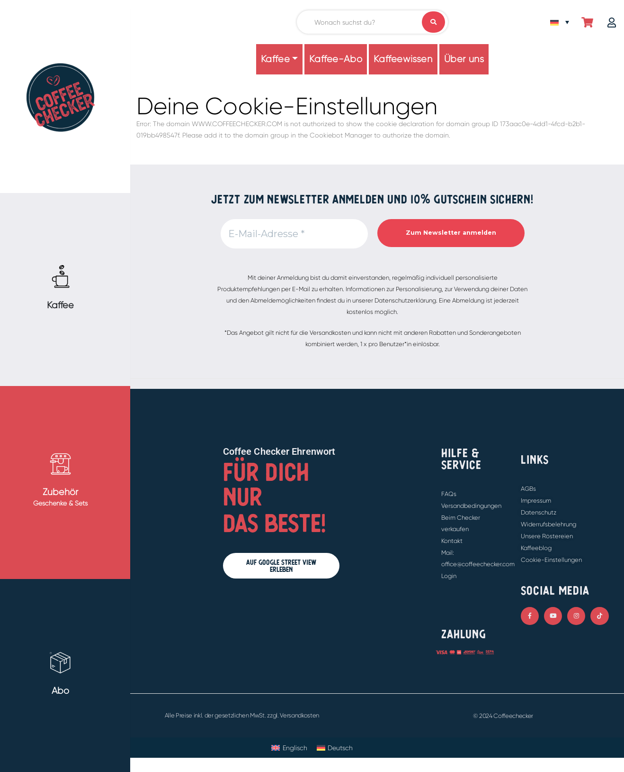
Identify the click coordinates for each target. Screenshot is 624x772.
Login (448, 575)
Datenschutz (538, 512)
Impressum (536, 500)
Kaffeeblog (536, 547)
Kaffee (275, 59)
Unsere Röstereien (547, 536)
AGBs (528, 488)
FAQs (448, 493)
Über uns (464, 59)
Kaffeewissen (403, 59)
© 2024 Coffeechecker (503, 715)
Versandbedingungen (471, 505)
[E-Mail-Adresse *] (294, 233)
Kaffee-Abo (335, 59)
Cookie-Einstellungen (551, 559)
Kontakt (452, 540)
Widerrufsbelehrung (548, 524)
